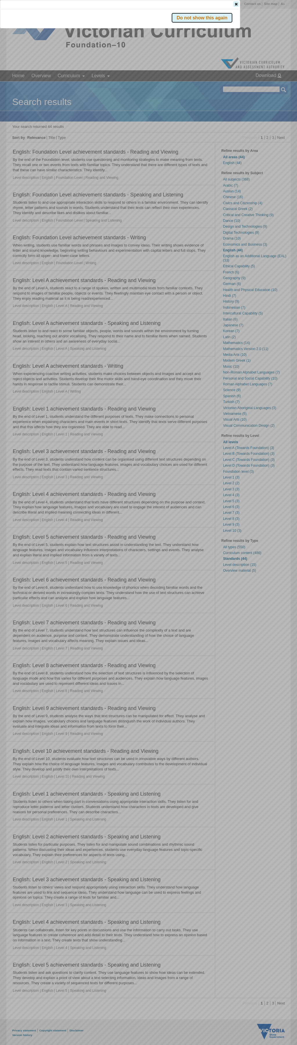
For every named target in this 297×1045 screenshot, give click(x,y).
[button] (273, 86)
